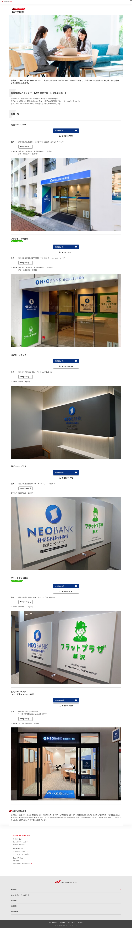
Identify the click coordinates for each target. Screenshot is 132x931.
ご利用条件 (62, 925)
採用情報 (13, 909)
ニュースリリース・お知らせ (20, 897)
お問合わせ (14, 915)
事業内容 (13, 892)
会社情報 (13, 903)
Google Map (24, 147)
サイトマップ (71, 925)
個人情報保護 (53, 925)
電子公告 (80, 925)
